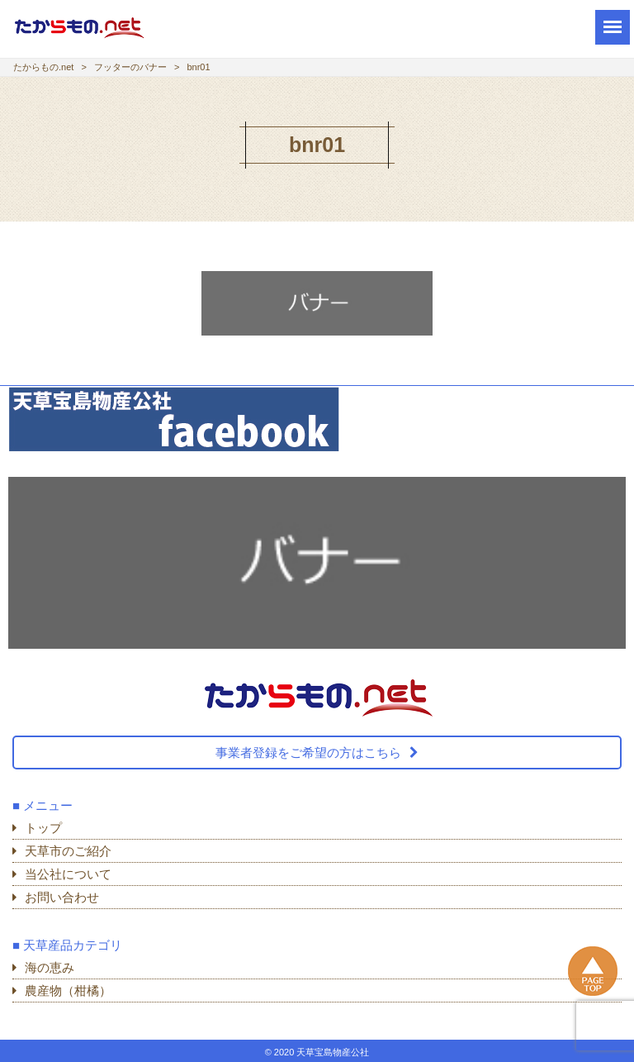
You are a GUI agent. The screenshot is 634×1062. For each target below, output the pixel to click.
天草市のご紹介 (68, 851)
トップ (43, 828)
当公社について (68, 874)
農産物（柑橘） (68, 990)
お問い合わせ (62, 897)
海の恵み (49, 967)
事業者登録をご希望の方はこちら (308, 752)
